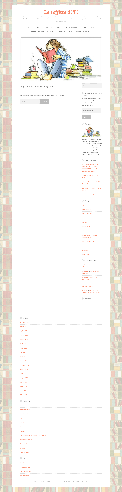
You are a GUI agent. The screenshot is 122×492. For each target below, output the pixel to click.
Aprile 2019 (23, 386)
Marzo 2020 (23, 348)
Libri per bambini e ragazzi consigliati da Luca (75, 27)
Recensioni (49, 27)
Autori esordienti (65, 31)
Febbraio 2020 (24, 352)
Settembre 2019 (25, 365)
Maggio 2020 (24, 339)
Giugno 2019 (24, 378)
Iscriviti (86, 117)
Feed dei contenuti (25, 467)
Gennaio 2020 (24, 356)
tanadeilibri (85, 271)
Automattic (83, 481)
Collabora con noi (83, 31)
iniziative (84, 231)
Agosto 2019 (24, 369)
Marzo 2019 (23, 391)
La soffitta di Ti (61, 12)
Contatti (37, 27)
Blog (29, 27)
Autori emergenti (87, 209)
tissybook (84, 265)
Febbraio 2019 (24, 395)
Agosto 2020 (24, 326)
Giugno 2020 (24, 335)
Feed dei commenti (25, 471)
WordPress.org (24, 475)
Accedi (22, 463)
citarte (84, 218)
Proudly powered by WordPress (47, 481)
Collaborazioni (37, 31)
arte (83, 205)
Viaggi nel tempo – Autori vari (90, 195)
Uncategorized (86, 254)
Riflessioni (85, 250)
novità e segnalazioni (88, 241)
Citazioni (51, 31)
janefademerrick (86, 284)
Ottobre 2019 (24, 361)
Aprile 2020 (23, 343)
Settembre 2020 (25, 322)
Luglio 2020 (23, 331)
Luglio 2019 (23, 373)
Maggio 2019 (24, 382)
